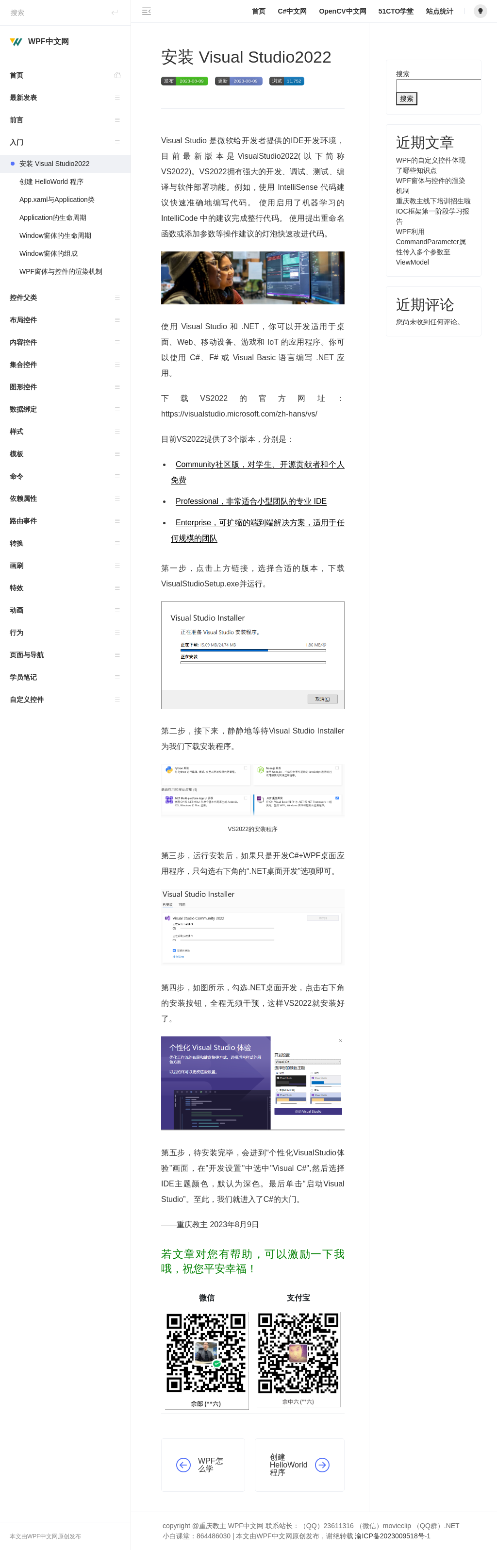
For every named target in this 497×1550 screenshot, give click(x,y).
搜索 (403, 74)
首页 (70, 75)
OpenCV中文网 (342, 11)
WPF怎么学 (210, 1465)
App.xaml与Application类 (57, 199)
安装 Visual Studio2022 (54, 163)
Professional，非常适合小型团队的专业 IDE (251, 501)
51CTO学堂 (396, 11)
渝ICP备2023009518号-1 (393, 1536)
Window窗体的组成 (48, 253)
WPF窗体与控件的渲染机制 (60, 271)
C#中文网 (292, 11)
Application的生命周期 (53, 217)
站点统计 (439, 11)
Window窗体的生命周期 (55, 235)
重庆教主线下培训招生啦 (433, 201)
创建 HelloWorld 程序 (51, 181)
